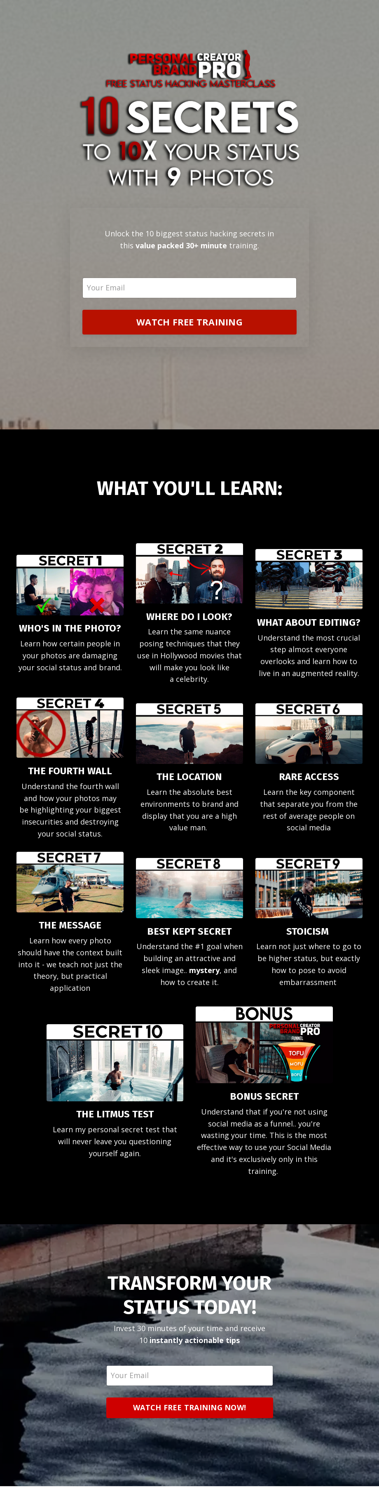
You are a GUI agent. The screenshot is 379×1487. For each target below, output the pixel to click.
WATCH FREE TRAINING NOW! (189, 1408)
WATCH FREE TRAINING (189, 322)
